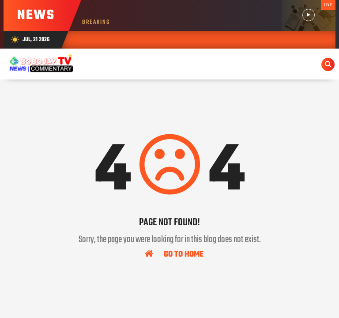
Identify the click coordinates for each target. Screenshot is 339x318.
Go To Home (174, 254)
